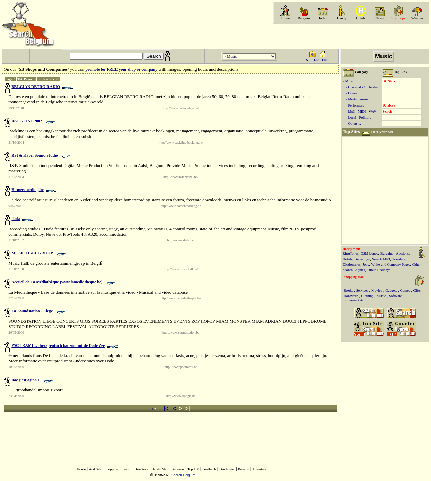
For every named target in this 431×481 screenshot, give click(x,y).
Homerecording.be (27, 189)
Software (396, 296)
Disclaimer (227, 469)
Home (285, 18)
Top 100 (193, 469)
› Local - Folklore (357, 117)
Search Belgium (183, 475)
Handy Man (159, 469)
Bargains (304, 18)
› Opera (350, 93)
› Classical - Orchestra (360, 87)
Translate (398, 259)
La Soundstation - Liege (32, 311)
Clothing (367, 296)
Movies (377, 290)
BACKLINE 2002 (26, 121)
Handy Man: (351, 249)
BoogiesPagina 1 (25, 380)
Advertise (259, 469)
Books (349, 290)
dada (15, 218)
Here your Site (382, 132)
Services (362, 290)
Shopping (112, 469)
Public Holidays (378, 270)
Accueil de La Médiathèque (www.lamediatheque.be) (56, 282)
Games (405, 290)
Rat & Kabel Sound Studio (34, 155)
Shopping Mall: (354, 277)
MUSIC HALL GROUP (32, 253)
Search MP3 (381, 259)
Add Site (95, 469)
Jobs (366, 264)
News (379, 18)
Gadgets (391, 290)
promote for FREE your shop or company (121, 69)
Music (382, 296)
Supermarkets (354, 300)
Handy (341, 18)
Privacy (243, 469)
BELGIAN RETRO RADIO (35, 86)
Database (389, 105)
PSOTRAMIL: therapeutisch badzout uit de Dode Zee (58, 345)
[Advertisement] (350, 36)
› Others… (352, 123)
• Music (348, 81)
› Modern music (356, 99)
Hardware (351, 296)
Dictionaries (351, 264)
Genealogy (362, 259)
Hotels (360, 18)
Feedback (209, 469)
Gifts (417, 290)
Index (323, 18)
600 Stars (389, 81)
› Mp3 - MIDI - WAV (359, 111)
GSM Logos (369, 253)
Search (387, 111)
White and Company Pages (390, 264)
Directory (141, 469)
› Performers (353, 105)
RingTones (350, 253)
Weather (417, 18)
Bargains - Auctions (394, 253)
